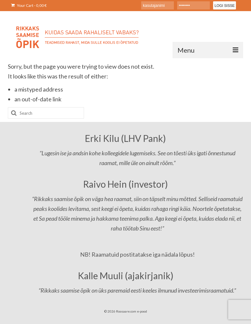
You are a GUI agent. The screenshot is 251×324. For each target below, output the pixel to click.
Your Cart (29, 5)
